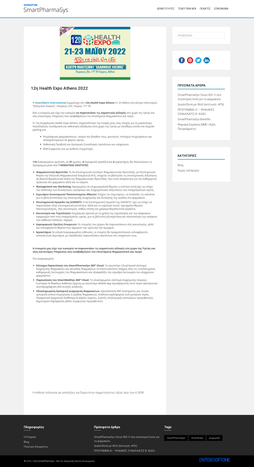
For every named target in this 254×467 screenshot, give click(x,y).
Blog (180, 165)
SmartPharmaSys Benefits (194, 119)
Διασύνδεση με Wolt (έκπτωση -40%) (201, 104)
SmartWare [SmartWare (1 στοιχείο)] (197, 438)
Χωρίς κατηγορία (188, 170)
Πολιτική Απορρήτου (36, 446)
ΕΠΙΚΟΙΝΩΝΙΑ (221, 8)
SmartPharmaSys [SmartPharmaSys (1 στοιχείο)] (176, 438)
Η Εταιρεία (30, 437)
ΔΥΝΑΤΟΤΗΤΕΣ (165, 8)
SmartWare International (51, 102)
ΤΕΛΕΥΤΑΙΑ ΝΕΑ (187, 8)
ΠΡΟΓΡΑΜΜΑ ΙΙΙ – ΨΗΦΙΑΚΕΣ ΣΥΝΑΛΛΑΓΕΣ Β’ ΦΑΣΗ (124, 450)
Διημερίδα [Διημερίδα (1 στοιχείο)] (214, 438)
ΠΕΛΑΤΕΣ (205, 8)
